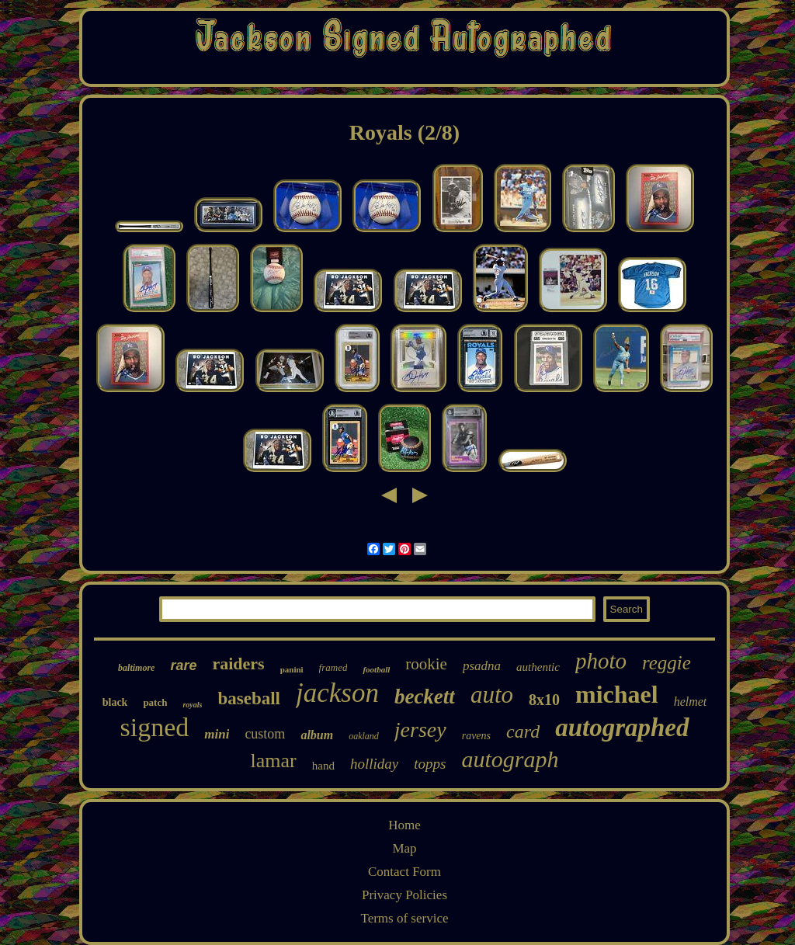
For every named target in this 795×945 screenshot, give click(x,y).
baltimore (136, 667)
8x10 (544, 699)
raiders (238, 663)
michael (616, 694)
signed (154, 727)
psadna (482, 665)
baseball (248, 698)
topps (430, 764)
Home (404, 825)
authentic (538, 667)
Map (404, 848)
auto (491, 694)
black (115, 702)
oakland (364, 736)
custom (265, 734)
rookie (426, 664)
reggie (666, 662)
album (316, 735)
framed (333, 667)
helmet (690, 701)
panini (292, 669)
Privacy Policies (404, 895)
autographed (622, 728)
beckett (424, 696)
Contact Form (404, 871)
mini (216, 734)
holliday (374, 764)
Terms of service (404, 918)
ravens (476, 736)
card (523, 731)
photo (601, 660)
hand (323, 765)
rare (183, 665)
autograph (509, 759)
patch (155, 702)
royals (192, 704)
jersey (420, 729)
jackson (337, 693)
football (376, 669)
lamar (274, 760)
